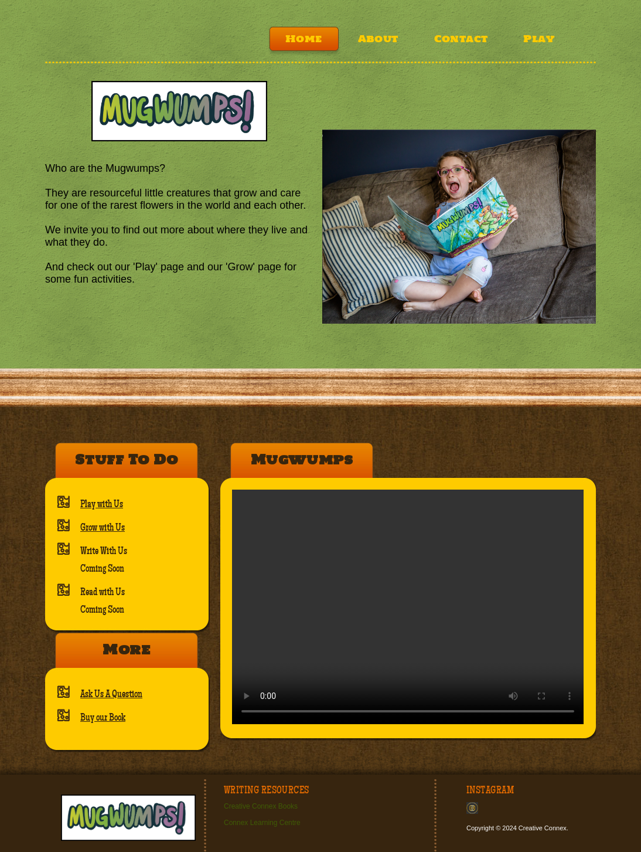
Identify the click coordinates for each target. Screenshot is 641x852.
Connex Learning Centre (262, 823)
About (378, 38)
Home (303, 38)
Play (538, 38)
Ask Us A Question (111, 694)
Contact (461, 38)
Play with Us (101, 504)
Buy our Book (102, 717)
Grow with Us (102, 527)
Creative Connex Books (261, 806)
